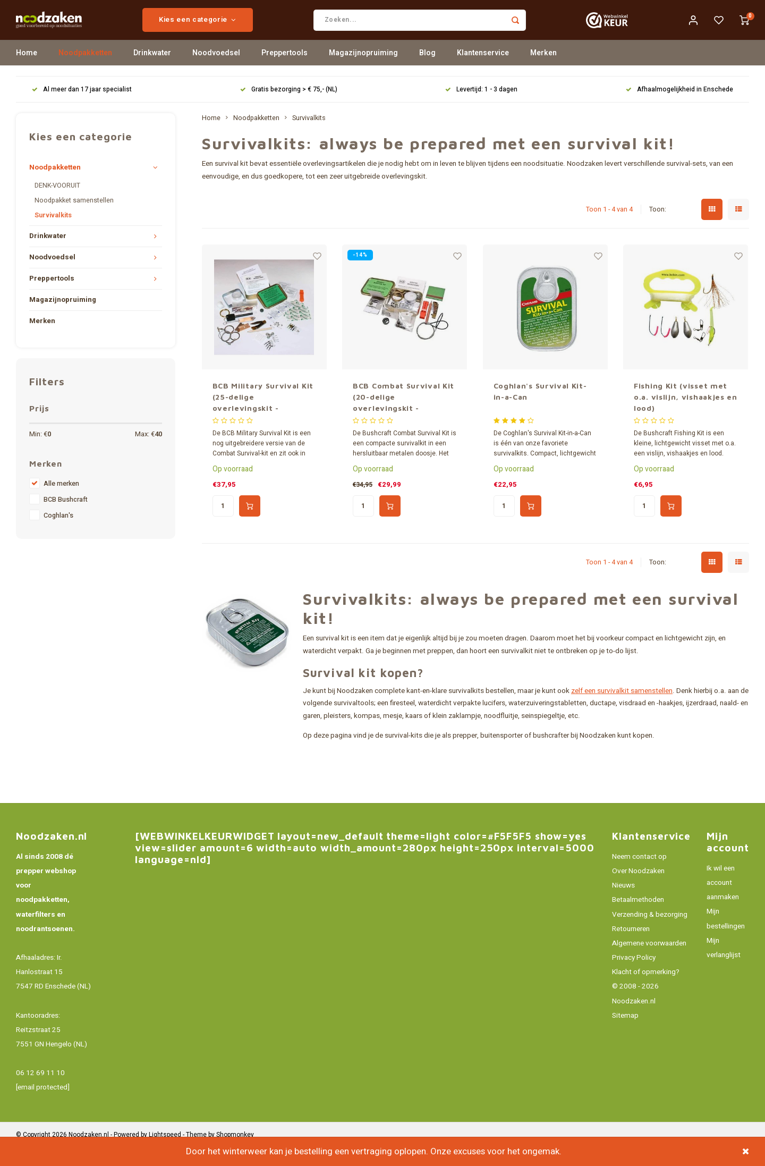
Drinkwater (152, 71)
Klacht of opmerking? (645, 990)
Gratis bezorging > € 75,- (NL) (288, 108)
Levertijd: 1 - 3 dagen (481, 108)
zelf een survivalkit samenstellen (622, 709)
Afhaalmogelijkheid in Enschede (679, 108)
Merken (543, 71)
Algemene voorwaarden (649, 962)
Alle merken (61, 502)
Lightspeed (165, 1153)
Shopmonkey (235, 1153)
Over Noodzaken (638, 889)
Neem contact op (639, 875)
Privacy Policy (634, 976)
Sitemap (625, 1034)
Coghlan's (58, 534)
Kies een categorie (236, 29)
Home (26, 71)
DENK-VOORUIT (57, 204)
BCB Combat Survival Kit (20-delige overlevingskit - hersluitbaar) (403, 416)
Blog (427, 71)
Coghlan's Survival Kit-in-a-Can (540, 410)
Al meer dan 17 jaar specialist (82, 108)
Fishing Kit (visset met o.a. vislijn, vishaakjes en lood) (685, 415)
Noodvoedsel (216, 71)
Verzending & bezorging (649, 933)
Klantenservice (483, 71)
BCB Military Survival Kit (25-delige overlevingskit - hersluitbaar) (263, 416)
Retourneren (631, 947)
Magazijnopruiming (363, 71)
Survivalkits (53, 234)
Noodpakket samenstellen (74, 219)
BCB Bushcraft (66, 518)
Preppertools (284, 71)
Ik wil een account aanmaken (723, 901)
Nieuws (623, 904)
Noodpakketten (85, 71)
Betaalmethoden (638, 918)
